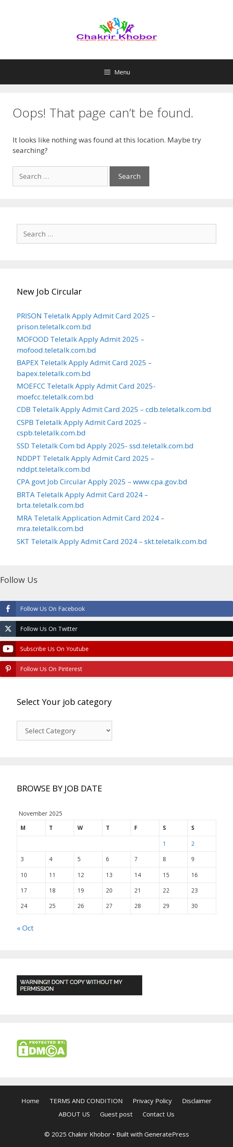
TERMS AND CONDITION (86, 1100)
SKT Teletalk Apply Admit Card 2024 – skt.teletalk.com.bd (112, 541)
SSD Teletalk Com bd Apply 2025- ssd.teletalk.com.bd (105, 445)
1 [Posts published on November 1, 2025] (164, 843)
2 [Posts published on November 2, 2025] (193, 843)
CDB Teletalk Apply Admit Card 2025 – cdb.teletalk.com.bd (114, 409)
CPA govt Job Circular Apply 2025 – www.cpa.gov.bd (102, 481)
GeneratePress (166, 1134)
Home (30, 1100)
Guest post (116, 1114)
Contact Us (158, 1114)
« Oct (25, 928)
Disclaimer (197, 1100)
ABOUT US (74, 1114)
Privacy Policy (152, 1100)
